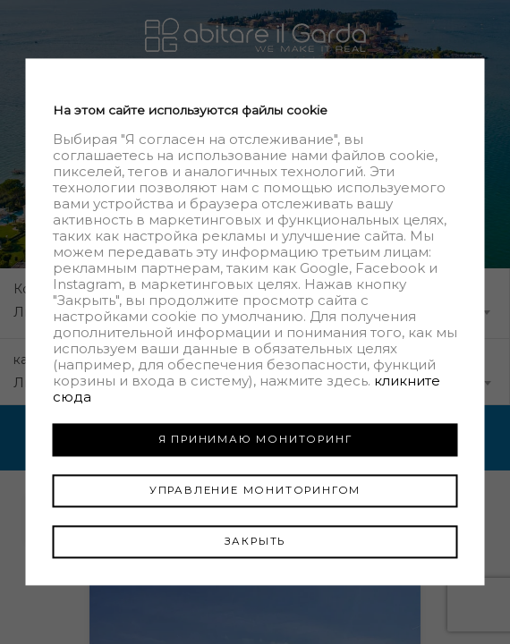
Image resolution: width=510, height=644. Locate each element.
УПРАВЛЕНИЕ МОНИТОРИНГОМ (255, 490)
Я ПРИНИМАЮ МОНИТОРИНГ (255, 439)
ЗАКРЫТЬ (255, 541)
